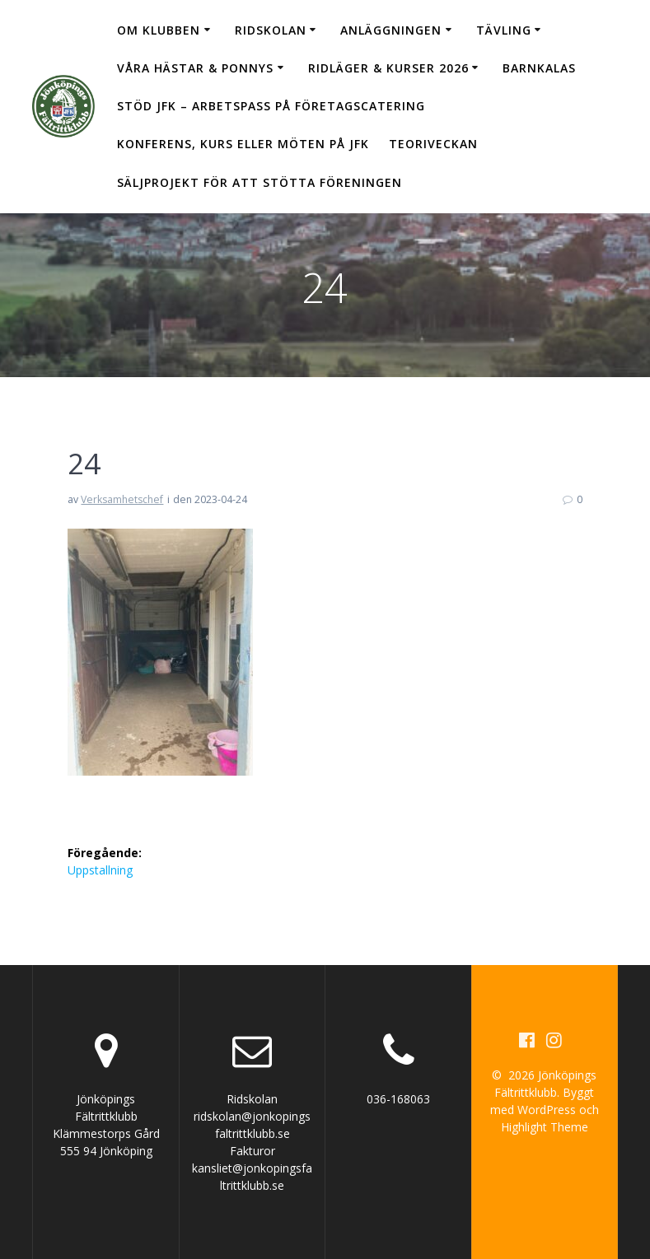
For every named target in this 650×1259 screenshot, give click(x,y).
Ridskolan (270, 30)
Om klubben (158, 30)
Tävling (503, 30)
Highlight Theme (544, 1127)
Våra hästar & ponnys (195, 68)
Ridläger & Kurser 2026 (388, 68)
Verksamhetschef (122, 499)
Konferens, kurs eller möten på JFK (243, 144)
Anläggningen (391, 30)
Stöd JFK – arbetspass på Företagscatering (271, 106)
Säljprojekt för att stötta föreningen (259, 182)
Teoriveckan (433, 144)
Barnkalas (539, 68)
